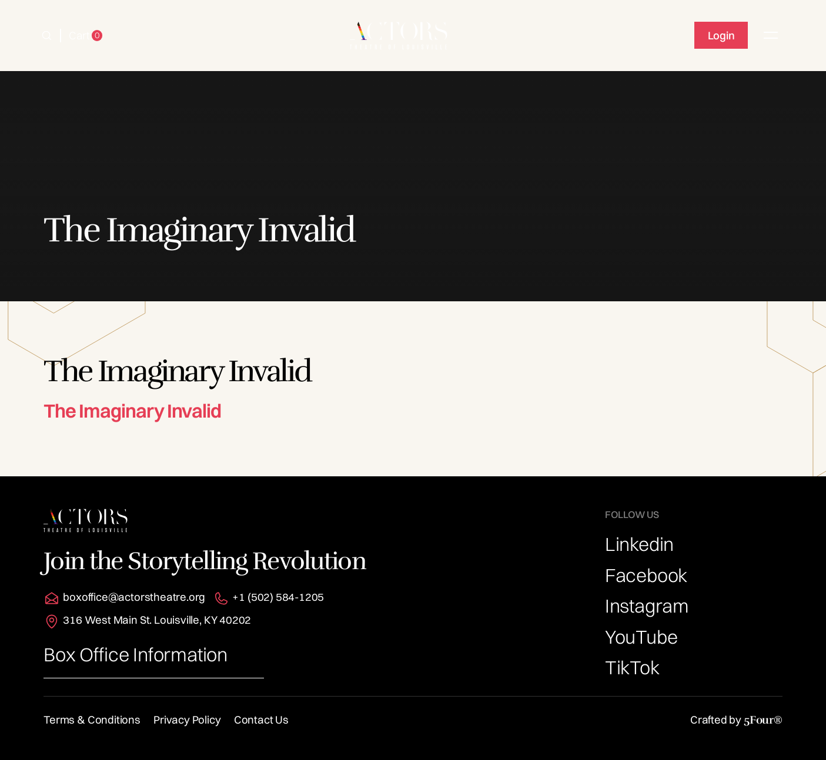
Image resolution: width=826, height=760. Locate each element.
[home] (398, 35)
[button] (46, 35)
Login (721, 35)
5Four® (763, 720)
